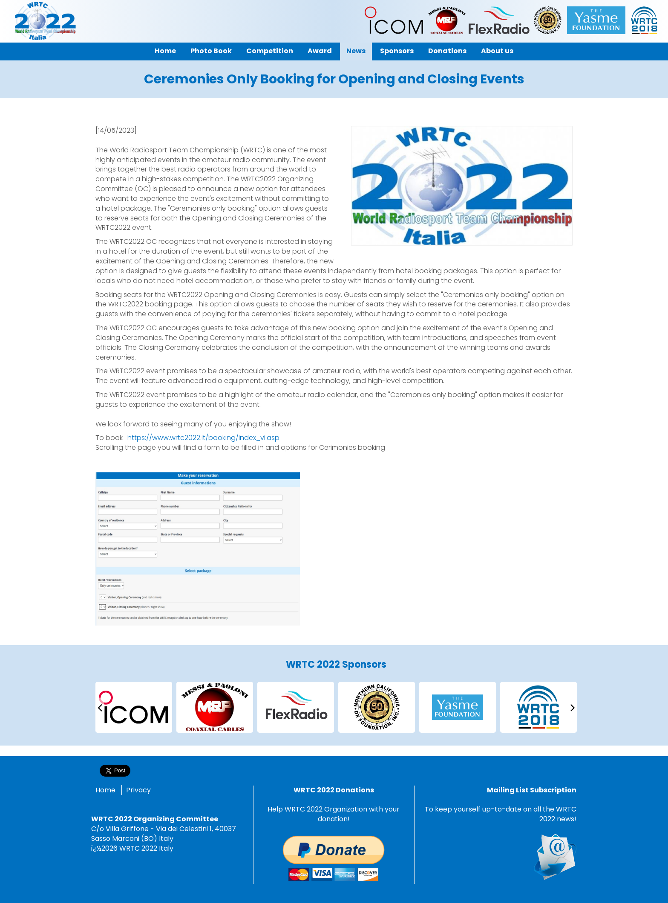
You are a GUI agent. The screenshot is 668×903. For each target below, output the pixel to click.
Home (105, 790)
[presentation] (99, 707)
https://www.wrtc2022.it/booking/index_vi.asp (203, 438)
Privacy (138, 790)
